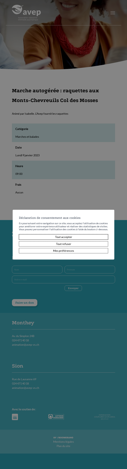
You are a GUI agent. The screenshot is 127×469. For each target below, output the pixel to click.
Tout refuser (63, 244)
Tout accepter (63, 237)
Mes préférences (63, 250)
